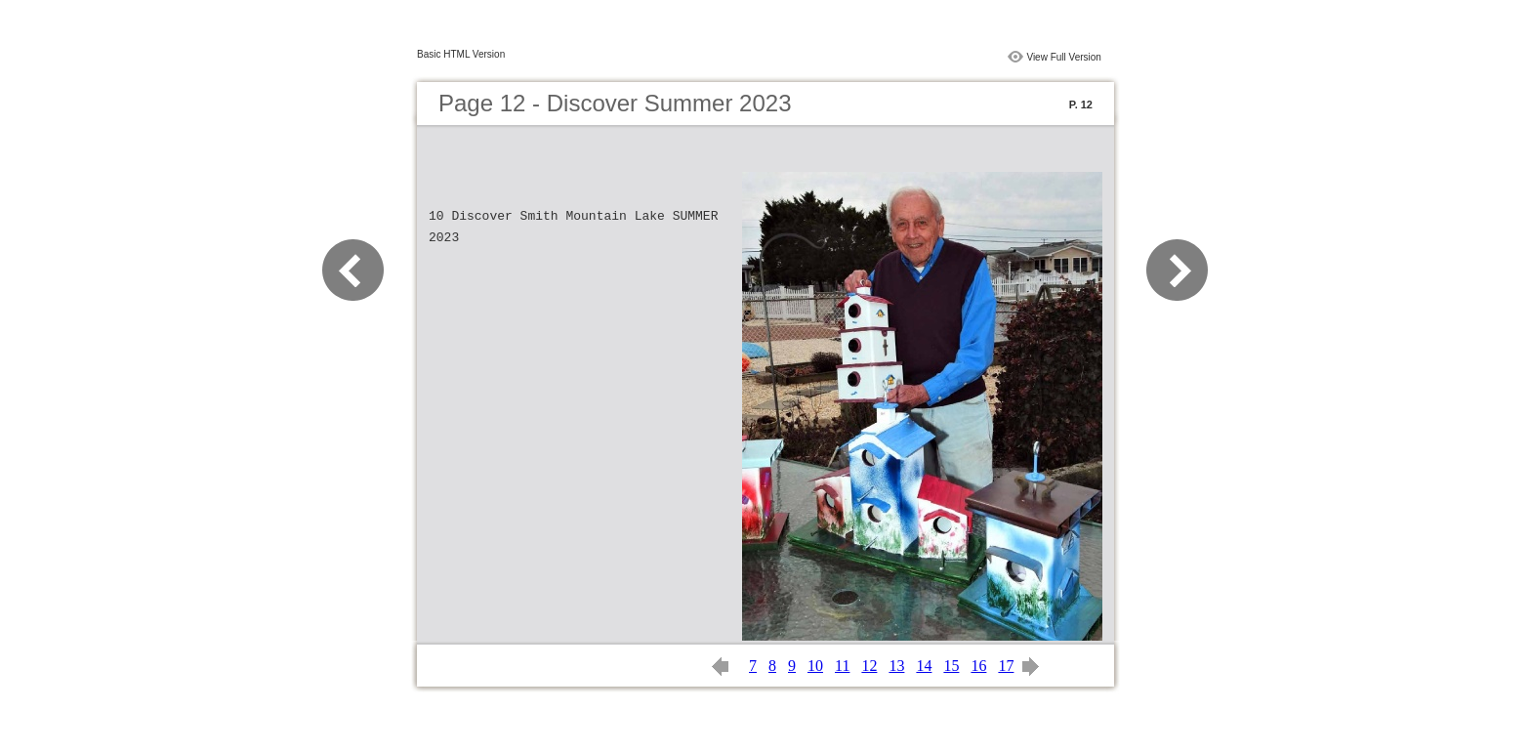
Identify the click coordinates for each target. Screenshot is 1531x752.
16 (978, 665)
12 (869, 665)
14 (923, 665)
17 (1006, 665)
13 (896, 665)
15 (951, 665)
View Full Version (1063, 57)
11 (842, 665)
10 (815, 665)
